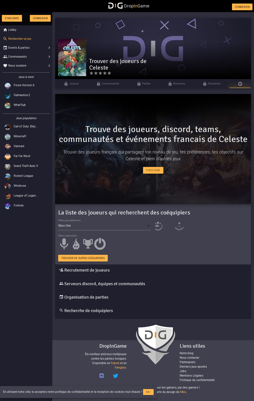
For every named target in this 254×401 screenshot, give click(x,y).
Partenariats (187, 362)
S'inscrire (12, 18)
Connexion (242, 6)
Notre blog (186, 353)
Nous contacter (189, 357)
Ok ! (148, 392)
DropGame (128, 6)
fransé (115, 363)
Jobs (183, 371)
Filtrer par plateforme (69, 220)
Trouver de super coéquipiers (83, 258)
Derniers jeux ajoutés (193, 366)
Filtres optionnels (67, 235)
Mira (183, 392)
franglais (120, 367)
